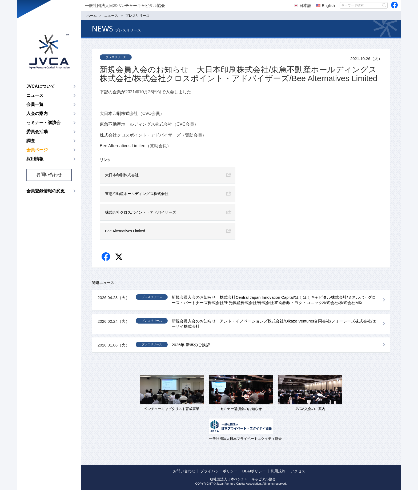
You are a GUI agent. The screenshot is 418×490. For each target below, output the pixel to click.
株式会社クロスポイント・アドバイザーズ (140, 212)
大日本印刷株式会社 (122, 175)
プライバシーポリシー (219, 471)
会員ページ (37, 150)
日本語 (302, 5)
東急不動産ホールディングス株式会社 (136, 194)
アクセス (297, 471)
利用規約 (278, 471)
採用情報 (34, 159)
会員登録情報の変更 (45, 191)
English (325, 5)
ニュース (34, 95)
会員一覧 (34, 104)
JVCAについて (40, 86)
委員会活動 (37, 131)
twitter (119, 257)
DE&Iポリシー (254, 471)
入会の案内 (37, 113)
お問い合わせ (49, 174)
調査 (30, 140)
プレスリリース (116, 57)
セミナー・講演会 (43, 122)
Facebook (106, 257)
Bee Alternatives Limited (125, 231)
